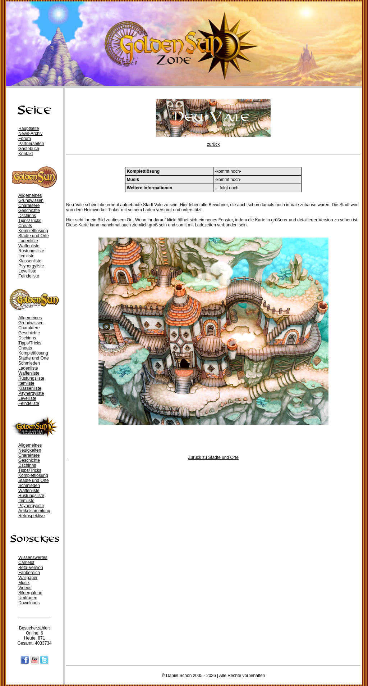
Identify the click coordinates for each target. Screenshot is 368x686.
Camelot (26, 562)
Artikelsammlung (34, 510)
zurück (213, 144)
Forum (24, 138)
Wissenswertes (32, 557)
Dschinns (27, 215)
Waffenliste (29, 245)
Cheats (25, 225)
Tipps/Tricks (29, 220)
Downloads (29, 602)
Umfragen (27, 597)
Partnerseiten (31, 143)
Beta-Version (30, 567)
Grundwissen (30, 200)
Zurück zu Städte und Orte (213, 457)
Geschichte (29, 210)
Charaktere (29, 205)
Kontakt (25, 153)
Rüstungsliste (31, 250)
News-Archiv (30, 133)
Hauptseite (28, 128)
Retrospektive (31, 515)
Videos (24, 587)
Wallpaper (28, 577)
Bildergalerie (30, 592)
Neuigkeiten (29, 450)
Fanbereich (29, 572)
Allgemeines (30, 195)
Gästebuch (28, 148)
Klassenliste (29, 260)
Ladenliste (28, 240)
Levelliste (27, 271)
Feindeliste (28, 276)
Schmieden (29, 363)
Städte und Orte (33, 235)
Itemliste (26, 255)
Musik (23, 582)
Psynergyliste (31, 265)
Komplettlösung (33, 230)
